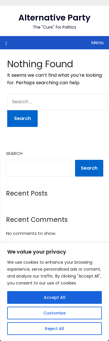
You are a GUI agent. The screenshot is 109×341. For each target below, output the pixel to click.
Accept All (54, 297)
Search (14, 153)
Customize (54, 313)
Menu (97, 42)
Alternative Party (54, 17)
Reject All (54, 328)
